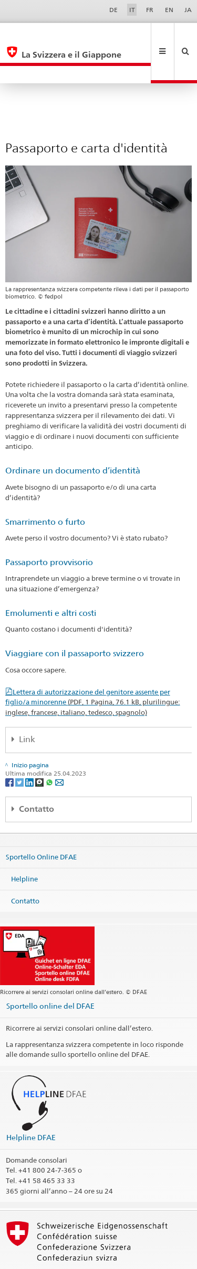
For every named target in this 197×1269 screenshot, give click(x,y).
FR (149, 10)
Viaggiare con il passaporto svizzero (74, 618)
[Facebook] (10, 747)
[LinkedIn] (30, 747)
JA (188, 10)
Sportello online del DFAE (50, 970)
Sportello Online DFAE (41, 822)
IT (132, 10)
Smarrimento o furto (45, 487)
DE (113, 10)
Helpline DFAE (31, 1102)
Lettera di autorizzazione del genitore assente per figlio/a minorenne (92, 667)
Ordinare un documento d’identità (72, 435)
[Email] (59, 747)
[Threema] (40, 747)
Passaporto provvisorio (49, 527)
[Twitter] (20, 747)
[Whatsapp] (50, 747)
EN (169, 10)
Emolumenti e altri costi (50, 578)
